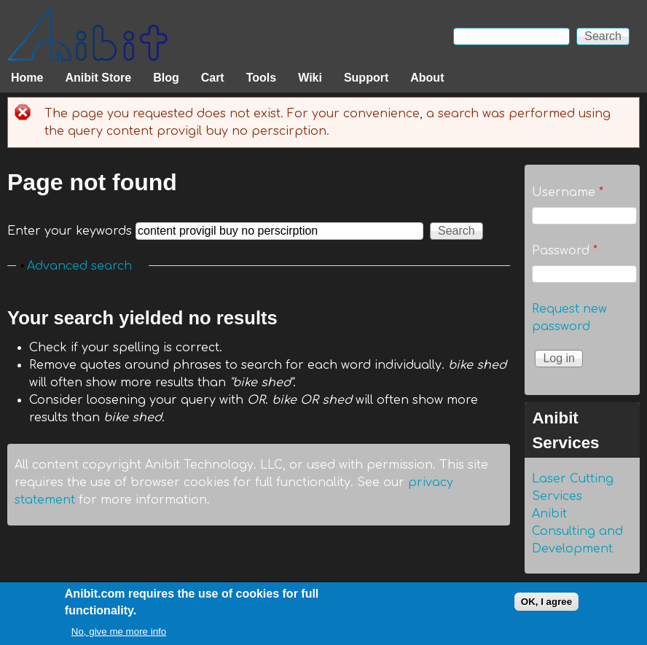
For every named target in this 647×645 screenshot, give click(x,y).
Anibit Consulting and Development (577, 531)
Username (567, 192)
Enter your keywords (71, 231)
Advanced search (79, 266)
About (427, 77)
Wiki (310, 77)
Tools (261, 77)
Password (564, 250)
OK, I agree (546, 603)
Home (27, 77)
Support (366, 77)
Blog (166, 77)
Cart (212, 77)
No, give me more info (118, 633)
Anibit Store (98, 77)
